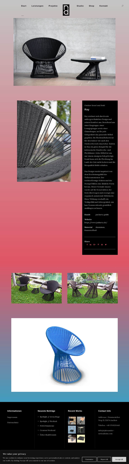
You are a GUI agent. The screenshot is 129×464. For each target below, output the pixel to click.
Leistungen (37, 6)
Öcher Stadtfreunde (48, 435)
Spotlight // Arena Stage (50, 417)
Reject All (104, 459)
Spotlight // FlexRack (48, 421)
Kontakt (104, 6)
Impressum (12, 417)
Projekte (53, 6)
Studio (80, 6)
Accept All (119, 459)
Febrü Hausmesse (47, 426)
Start (23, 6)
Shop (91, 6)
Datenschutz (12, 422)
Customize (89, 459)
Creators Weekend (47, 430)
